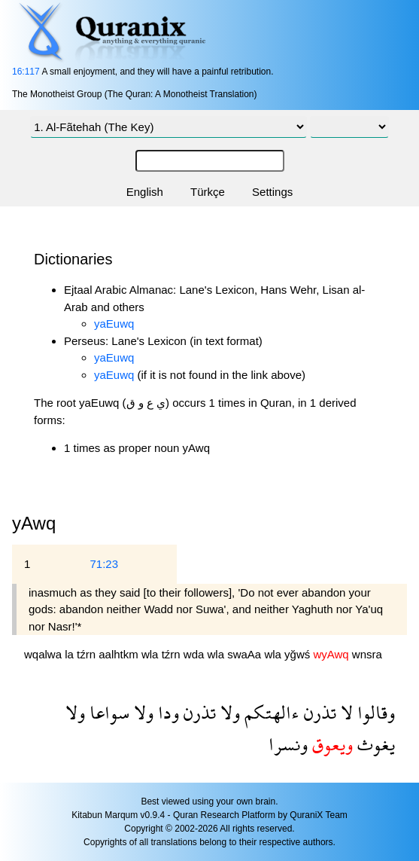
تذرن (317, 712)
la (71, 654)
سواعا (107, 712)
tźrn (88, 654)
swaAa (245, 654)
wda (196, 654)
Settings (272, 191)
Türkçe (207, 191)
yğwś (298, 654)
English (144, 191)
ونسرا (288, 743)
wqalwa (44, 654)
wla (151, 654)
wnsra (367, 654)
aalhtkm (120, 654)
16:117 (26, 71)
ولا (228, 712)
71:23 (104, 563)
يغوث (374, 743)
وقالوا (374, 712)
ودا (166, 712)
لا (344, 712)
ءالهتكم (269, 712)
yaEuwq (114, 323)
